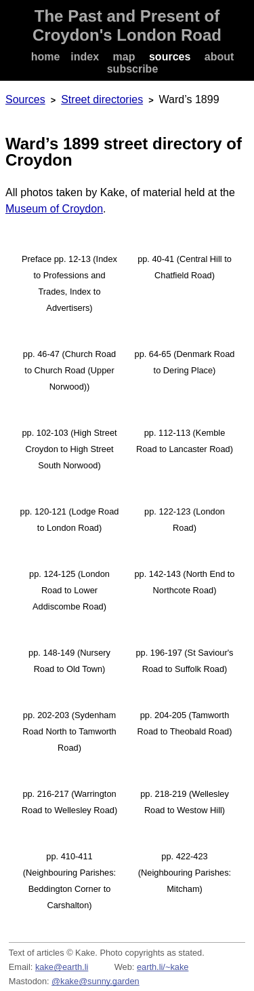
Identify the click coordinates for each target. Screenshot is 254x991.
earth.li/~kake (162, 967)
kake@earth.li (61, 967)
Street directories (102, 99)
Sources (25, 99)
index (84, 56)
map (124, 56)
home (45, 56)
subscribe (132, 69)
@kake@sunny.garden (95, 981)
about (219, 56)
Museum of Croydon (54, 208)
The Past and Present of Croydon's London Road (127, 25)
